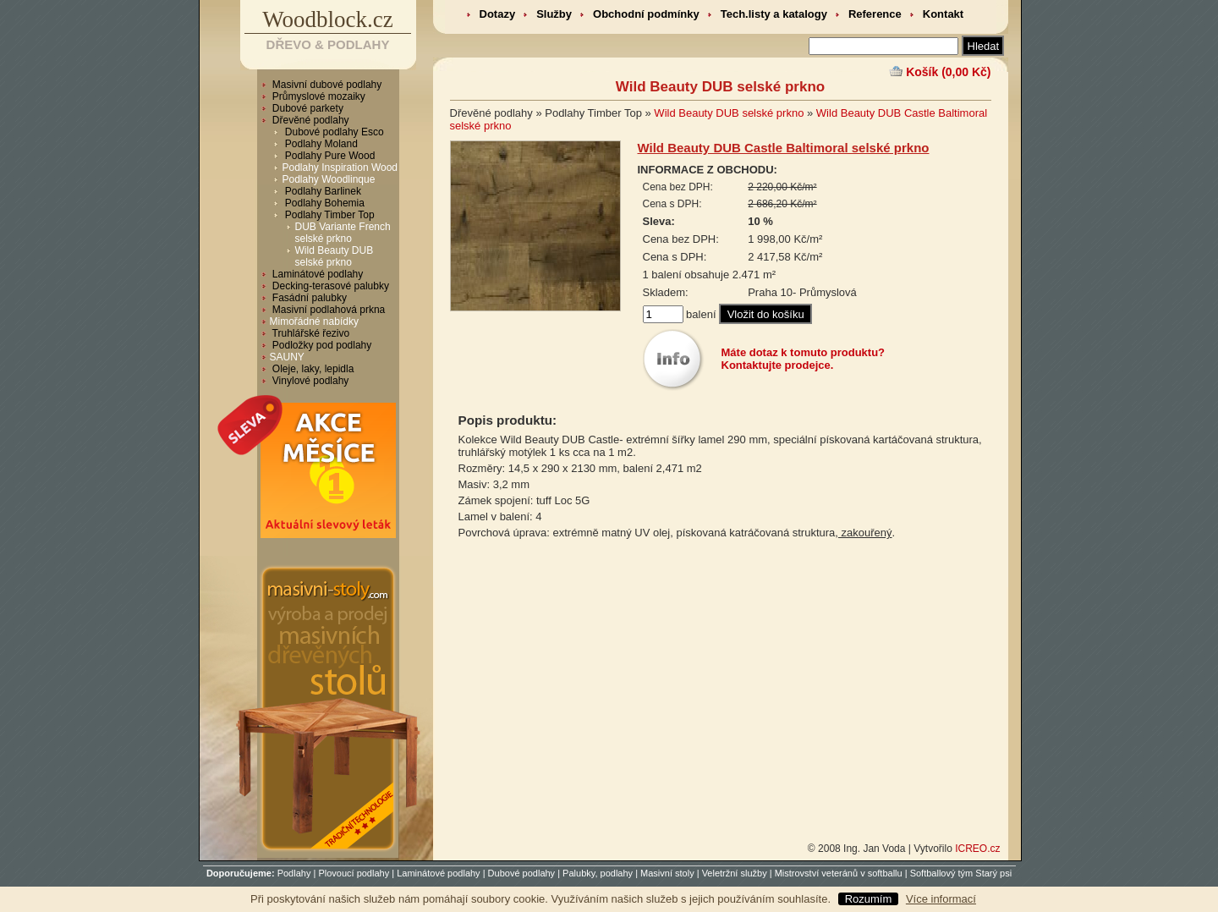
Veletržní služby (734, 873)
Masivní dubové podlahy (326, 85)
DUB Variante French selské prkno (343, 232)
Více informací (941, 899)
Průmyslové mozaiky (317, 96)
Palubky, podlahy (597, 873)
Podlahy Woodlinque (329, 179)
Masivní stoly (667, 873)
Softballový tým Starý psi (961, 873)
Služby (554, 14)
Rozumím (868, 899)
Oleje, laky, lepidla (312, 369)
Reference (875, 14)
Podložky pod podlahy (321, 345)
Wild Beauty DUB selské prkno (334, 256)
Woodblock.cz (327, 19)
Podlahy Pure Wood (329, 156)
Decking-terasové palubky (329, 286)
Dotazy (498, 14)
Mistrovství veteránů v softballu (839, 873)
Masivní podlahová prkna (328, 310)
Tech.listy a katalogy (774, 14)
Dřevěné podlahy (309, 120)
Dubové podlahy (522, 873)
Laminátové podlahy (317, 274)
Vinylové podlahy (309, 381)
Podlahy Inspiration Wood (340, 167)
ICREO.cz (977, 848)
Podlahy (294, 873)
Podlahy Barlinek (322, 191)
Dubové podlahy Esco (333, 132)
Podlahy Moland (320, 144)
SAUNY (287, 357)
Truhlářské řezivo (310, 333)
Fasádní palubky (308, 298)
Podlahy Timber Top (329, 215)
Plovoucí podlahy (353, 873)
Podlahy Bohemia (324, 203)
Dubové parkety (306, 108)
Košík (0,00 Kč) (948, 72)
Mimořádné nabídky (314, 321)
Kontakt (943, 14)
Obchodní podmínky (646, 14)
